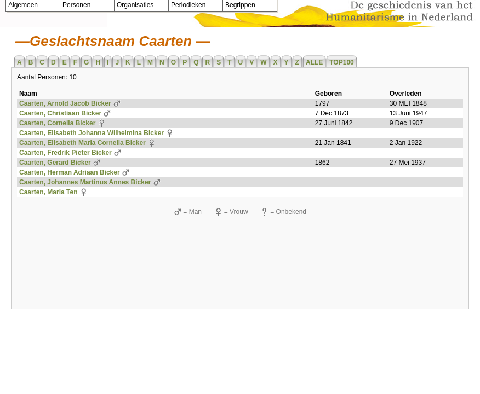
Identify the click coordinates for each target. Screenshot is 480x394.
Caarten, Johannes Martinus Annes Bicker (85, 182)
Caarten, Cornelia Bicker (57, 123)
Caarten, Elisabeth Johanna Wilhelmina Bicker (91, 133)
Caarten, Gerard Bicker (55, 162)
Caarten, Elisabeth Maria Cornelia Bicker (82, 143)
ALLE (314, 62)
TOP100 (341, 62)
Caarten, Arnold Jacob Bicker (65, 103)
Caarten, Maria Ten (48, 192)
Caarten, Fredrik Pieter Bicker (65, 153)
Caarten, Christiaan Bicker (60, 113)
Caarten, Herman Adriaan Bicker (69, 172)
